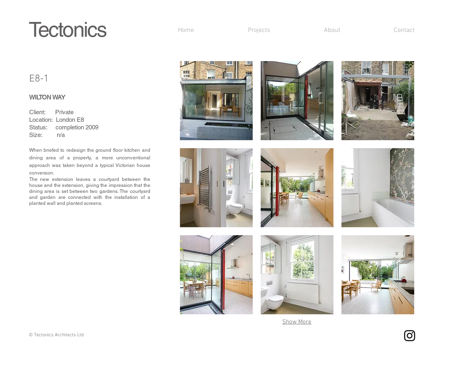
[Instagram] (409, 335)
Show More (296, 321)
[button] (216, 100)
